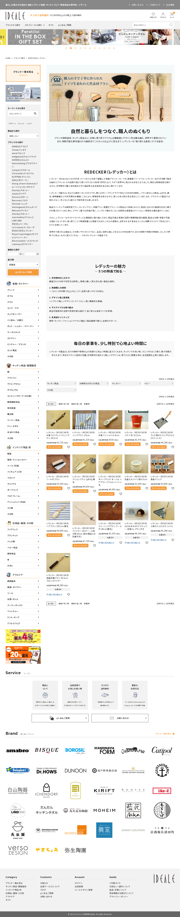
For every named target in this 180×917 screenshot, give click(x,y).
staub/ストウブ (19, 193)
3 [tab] (76, 48)
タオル (10, 565)
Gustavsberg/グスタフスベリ (24, 165)
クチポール (12, 123)
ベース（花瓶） (13, 465)
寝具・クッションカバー (17, 459)
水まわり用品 (13, 432)
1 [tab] (66, 48)
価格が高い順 (76, 404)
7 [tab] (95, 48)
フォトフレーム (13, 495)
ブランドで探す (19, 58)
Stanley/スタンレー (21, 190)
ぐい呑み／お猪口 (15, 320)
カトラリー (11, 338)
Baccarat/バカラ (20, 200)
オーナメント (12, 489)
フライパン (12, 377)
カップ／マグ (13, 308)
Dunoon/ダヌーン (20, 197)
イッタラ (29, 123)
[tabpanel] (49, 37)
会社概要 (170, 5)
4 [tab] (80, 48)
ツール (10, 593)
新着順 (86, 404)
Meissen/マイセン (20, 210)
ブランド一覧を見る (14, 883)
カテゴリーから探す (33, 25)
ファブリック (12, 529)
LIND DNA (17, 220)
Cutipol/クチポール (21, 170)
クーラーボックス (15, 605)
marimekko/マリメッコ (23, 217)
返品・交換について (117, 889)
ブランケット (12, 535)
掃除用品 (11, 553)
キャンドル (11, 483)
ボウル (10, 296)
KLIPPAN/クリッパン (21, 176)
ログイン (78, 883)
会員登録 (79, 886)
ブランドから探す (13, 25)
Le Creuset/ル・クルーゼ (23, 227)
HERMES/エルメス (20, 159)
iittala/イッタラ (19, 149)
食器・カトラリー (14, 587)
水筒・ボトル (12, 599)
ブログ (43, 889)
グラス (10, 302)
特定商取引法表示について (121, 893)
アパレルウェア (13, 623)
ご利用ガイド (154, 5)
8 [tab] (100, 48)
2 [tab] (71, 48)
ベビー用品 (12, 547)
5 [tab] (85, 48)
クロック (11, 477)
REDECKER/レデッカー (22, 230)
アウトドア (10, 896)
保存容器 (11, 408)
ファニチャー (12, 611)
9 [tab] (104, 48)
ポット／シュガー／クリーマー (20, 326)
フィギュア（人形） (14, 471)
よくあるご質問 (64, 25)
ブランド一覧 (163, 734)
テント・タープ (13, 617)
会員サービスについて (50, 886)
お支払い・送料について (119, 886)
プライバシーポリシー (118, 896)
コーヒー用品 (13, 420)
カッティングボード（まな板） (19, 395)
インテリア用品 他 (13, 889)
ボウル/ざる (12, 389)
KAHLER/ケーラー (20, 180)
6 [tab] (90, 48)
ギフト (51, 25)
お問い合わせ (138, 5)
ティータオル (12, 426)
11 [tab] (114, 48)
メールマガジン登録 (83, 889)
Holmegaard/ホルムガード (24, 207)
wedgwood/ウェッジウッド (24, 156)
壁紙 (9, 453)
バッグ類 (11, 541)
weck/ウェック (18, 153)
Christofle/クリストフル (23, 173)
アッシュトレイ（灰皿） (16, 501)
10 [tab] (109, 48)
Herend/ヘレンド (20, 203)
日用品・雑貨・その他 (15, 893)
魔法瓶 (10, 414)
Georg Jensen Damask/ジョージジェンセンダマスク (25, 185)
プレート (11, 289)
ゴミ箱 (10, 508)
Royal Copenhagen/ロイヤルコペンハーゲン (25, 236)
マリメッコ (21, 123)
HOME (8, 58)
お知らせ (44, 883)
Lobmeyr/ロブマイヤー (22, 244)
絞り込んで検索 (23, 272)
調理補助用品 (13, 402)
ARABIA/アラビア (20, 146)
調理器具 (11, 581)
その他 (10, 356)
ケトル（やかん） (14, 383)
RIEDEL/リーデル (20, 224)
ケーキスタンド (13, 332)
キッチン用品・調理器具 (16, 886)
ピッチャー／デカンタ (16, 344)
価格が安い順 (63, 404)
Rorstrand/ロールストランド (25, 240)
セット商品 (12, 350)
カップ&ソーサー (14, 314)
